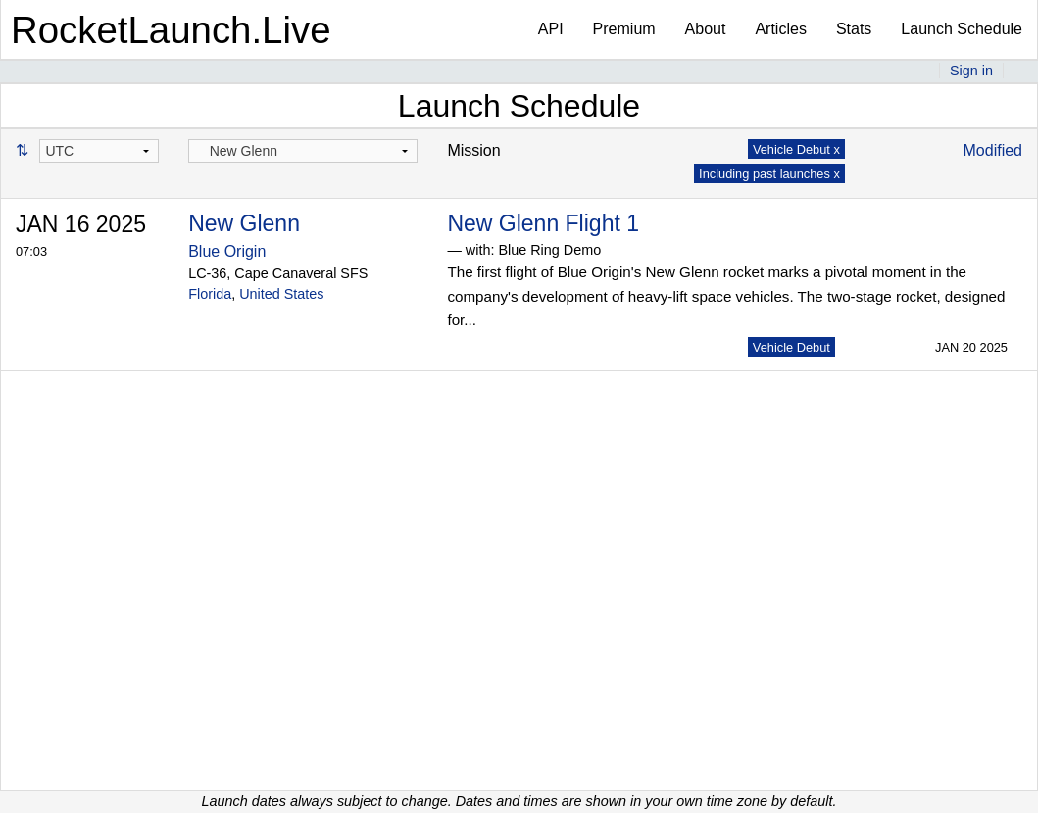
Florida (209, 294)
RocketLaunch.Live (171, 30)
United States (281, 294)
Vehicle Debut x (796, 149)
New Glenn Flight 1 (543, 223)
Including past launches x (769, 174)
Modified (993, 150)
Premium (624, 29)
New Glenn (244, 223)
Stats (853, 29)
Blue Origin (227, 251)
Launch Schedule (961, 29)
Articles (780, 29)
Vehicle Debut (791, 347)
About (705, 29)
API (551, 29)
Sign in (971, 70)
